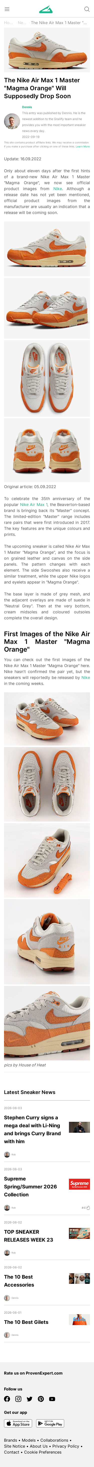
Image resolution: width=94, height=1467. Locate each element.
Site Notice (14, 1446)
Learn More (83, 146)
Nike (57, 188)
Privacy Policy (65, 1446)
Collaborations (54, 1440)
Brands (10, 1440)
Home (9, 22)
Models (29, 1440)
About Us (39, 1446)
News (23, 22)
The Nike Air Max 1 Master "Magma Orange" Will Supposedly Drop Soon (60, 22)
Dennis (27, 107)
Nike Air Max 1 (34, 504)
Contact (11, 1452)
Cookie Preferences (42, 1452)
